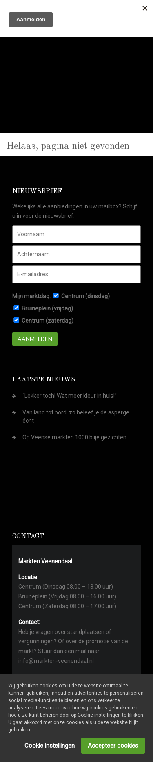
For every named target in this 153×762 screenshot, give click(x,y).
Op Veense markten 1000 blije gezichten (74, 437)
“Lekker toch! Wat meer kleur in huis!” (69, 395)
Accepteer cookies (113, 745)
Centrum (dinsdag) (85, 296)
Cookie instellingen (49, 745)
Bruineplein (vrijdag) (47, 308)
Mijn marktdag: (31, 296)
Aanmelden (35, 338)
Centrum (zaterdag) (47, 320)
